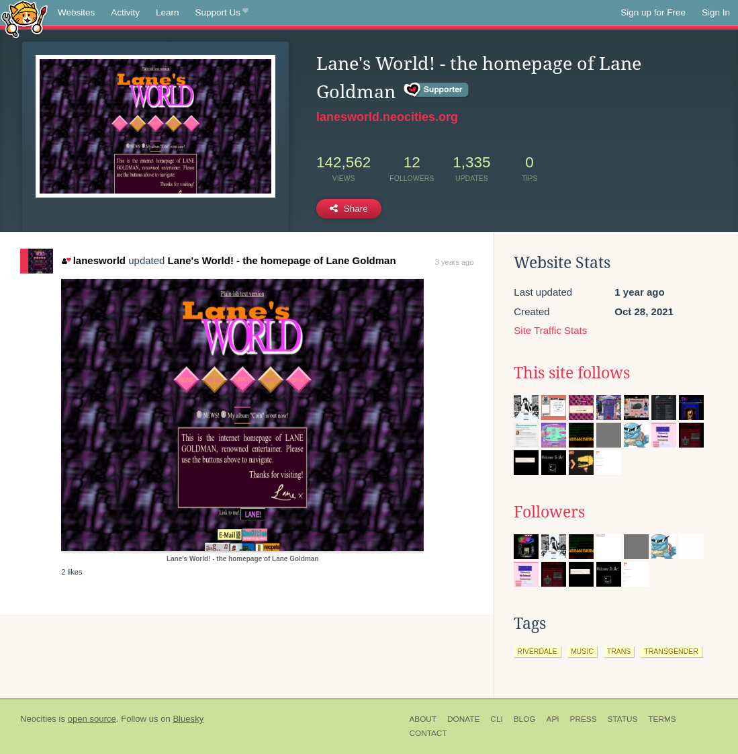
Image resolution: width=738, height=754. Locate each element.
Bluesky (188, 719)
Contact (428, 733)
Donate (463, 719)
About (422, 719)
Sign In (716, 12)
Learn (167, 12)
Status (623, 719)
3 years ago (454, 262)
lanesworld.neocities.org (387, 117)
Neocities (38, 719)
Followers (549, 512)
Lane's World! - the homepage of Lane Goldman (282, 260)
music (582, 651)
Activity (125, 12)
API (553, 719)
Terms (662, 719)
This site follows (572, 373)
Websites (76, 12)
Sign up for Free (653, 12)
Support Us (221, 12)
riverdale (537, 651)
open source (92, 719)
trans (619, 651)
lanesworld (94, 260)
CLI (496, 719)
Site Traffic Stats (550, 330)
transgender (671, 651)
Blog (525, 719)
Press (583, 719)
